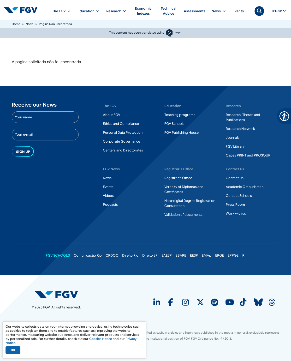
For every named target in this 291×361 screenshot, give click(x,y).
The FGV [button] (59, 11)
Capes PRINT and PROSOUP (248, 155)
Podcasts (110, 204)
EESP (194, 255)
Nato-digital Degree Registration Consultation (189, 203)
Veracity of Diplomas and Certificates (183, 189)
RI (243, 255)
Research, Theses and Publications (243, 117)
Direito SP (150, 255)
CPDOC (112, 255)
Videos (108, 195)
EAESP (166, 255)
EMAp (206, 255)
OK (13, 350)
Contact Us (234, 178)
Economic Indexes (143, 11)
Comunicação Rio (88, 255)
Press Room (235, 204)
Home (16, 24)
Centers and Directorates (123, 150)
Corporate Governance (121, 141)
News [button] (216, 11)
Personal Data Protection (123, 132)
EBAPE (181, 255)
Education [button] (86, 11)
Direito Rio (130, 255)
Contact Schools (239, 195)
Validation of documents (183, 214)
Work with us (236, 213)
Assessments (194, 11)
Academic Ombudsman (244, 187)
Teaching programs (179, 115)
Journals (232, 137)
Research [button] (113, 11)
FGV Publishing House (181, 132)
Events (238, 11)
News (107, 178)
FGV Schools (174, 123)
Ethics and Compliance (121, 123)
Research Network (240, 128)
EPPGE (233, 255)
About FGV (111, 115)
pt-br (277, 11)
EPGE (219, 255)
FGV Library (235, 146)
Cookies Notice (100, 339)
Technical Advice (168, 11)
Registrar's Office (178, 178)
